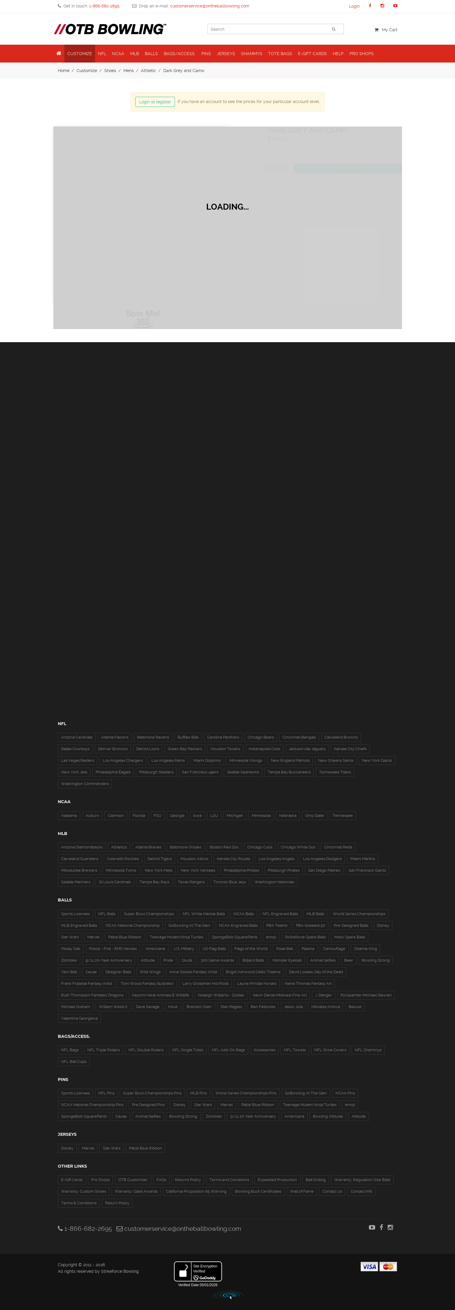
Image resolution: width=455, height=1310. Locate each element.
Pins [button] (206, 53)
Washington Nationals (274, 882)
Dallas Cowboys (75, 749)
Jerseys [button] (226, 53)
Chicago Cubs (259, 847)
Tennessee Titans (335, 772)
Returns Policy (188, 1179)
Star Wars (70, 937)
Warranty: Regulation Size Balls (362, 1179)
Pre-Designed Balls (351, 925)
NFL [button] (102, 53)
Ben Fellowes (263, 1006)
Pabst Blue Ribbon (124, 937)
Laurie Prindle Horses (256, 983)
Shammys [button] (251, 53)
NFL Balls (106, 914)
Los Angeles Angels (276, 858)
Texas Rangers (191, 882)
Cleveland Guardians (79, 858)
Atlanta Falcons (114, 737)
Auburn (92, 815)
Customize (87, 70)
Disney (383, 925)
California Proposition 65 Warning (196, 1191)
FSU (157, 815)
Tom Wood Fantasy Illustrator (147, 983)
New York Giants (377, 760)
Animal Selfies (323, 960)
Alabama (69, 815)
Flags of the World (251, 948)
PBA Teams (276, 925)
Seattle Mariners (75, 882)
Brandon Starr (199, 1006)
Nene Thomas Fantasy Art (308, 983)
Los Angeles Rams (168, 760)
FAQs (161, 1179)
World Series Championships (359, 914)
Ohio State (314, 815)
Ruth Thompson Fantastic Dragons (92, 995)
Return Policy (117, 1203)
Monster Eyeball (287, 960)
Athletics (119, 847)
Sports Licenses (75, 914)
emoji (271, 937)
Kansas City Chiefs (350, 749)
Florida (139, 815)
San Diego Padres (324, 870)
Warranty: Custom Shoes (83, 1191)
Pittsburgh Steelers (156, 772)
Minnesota (261, 815)
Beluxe (355, 1006)
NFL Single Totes (187, 1050)
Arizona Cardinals (76, 737)
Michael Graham (75, 1006)
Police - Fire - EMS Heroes (113, 948)
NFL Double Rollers (146, 1050)
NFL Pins (106, 1093)
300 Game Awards (217, 960)
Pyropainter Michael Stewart (366, 995)
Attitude (148, 960)
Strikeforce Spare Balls (305, 937)
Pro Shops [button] (362, 53)
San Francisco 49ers (200, 772)
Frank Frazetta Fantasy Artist (86, 983)
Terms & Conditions (79, 1203)
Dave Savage (147, 1006)
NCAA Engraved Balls (238, 925)
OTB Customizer (133, 1179)
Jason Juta (293, 1006)
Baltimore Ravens (153, 737)
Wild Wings (150, 972)
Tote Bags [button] (280, 53)
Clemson (116, 815)
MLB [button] (134, 53)
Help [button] (338, 53)
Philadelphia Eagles (113, 772)
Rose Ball (284, 948)
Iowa (197, 815)
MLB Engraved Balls (79, 925)
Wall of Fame (302, 1191)
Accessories (264, 1050)
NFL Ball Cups (73, 1061)
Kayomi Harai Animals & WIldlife (160, 995)
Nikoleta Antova (325, 1006)
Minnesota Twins (121, 870)
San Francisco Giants (367, 870)
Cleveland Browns (341, 737)
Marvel (93, 937)
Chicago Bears (261, 737)
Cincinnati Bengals (299, 737)
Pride (168, 960)
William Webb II (113, 1006)
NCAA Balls (244, 914)
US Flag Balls (214, 948)
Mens (128, 70)
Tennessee (343, 815)
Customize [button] (79, 53)
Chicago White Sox (298, 847)
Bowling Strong (376, 960)
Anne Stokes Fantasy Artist (193, 972)
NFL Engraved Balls (280, 914)
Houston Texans (225, 749)
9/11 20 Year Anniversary (253, 1116)
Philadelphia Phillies (241, 870)
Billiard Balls (253, 960)
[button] (58, 54)
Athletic (148, 70)
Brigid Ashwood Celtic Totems (253, 972)
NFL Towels (295, 1050)
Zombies (69, 960)
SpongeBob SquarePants (234, 937)
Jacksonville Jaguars (307, 749)
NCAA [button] (118, 53)
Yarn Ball (69, 972)
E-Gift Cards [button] (312, 53)
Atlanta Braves (148, 847)
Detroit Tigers (159, 858)
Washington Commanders (85, 783)
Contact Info (361, 1191)
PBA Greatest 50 (310, 925)
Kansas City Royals (233, 858)
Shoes (110, 70)
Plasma (308, 948)
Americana (155, 948)
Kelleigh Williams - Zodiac (221, 995)
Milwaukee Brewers (79, 870)
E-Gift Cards (72, 1179)
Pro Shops (100, 1179)
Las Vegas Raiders (77, 760)
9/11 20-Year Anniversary (109, 960)
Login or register (155, 101)
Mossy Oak (70, 948)
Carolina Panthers (223, 737)
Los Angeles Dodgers (322, 858)
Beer (348, 960)
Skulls (187, 960)
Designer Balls (118, 972)
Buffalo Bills (188, 737)
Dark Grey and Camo (183, 70)
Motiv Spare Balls (349, 937)
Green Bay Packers (185, 749)
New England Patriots (290, 760)
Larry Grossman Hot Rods (205, 983)
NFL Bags (70, 1050)
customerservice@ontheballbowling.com (179, 1228)
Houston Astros (194, 858)
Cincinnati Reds (338, 847)
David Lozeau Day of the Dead (316, 972)
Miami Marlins (362, 858)
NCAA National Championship (133, 925)
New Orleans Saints (335, 760)
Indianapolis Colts (264, 749)
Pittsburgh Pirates (283, 870)
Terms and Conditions (229, 1179)
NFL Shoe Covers (330, 1050)
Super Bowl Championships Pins (152, 1093)
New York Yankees (198, 870)
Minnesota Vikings (245, 760)
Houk (173, 1006)
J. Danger (323, 995)
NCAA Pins (345, 1093)
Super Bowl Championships (149, 914)
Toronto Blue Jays (229, 882)
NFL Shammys (368, 1050)
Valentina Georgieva (79, 1018)
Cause (91, 972)
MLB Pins (198, 1093)
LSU (214, 815)
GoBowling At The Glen (189, 925)
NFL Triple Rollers (103, 1050)
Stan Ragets (231, 1006)
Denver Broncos (113, 749)
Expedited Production (277, 1179)
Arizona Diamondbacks (82, 847)
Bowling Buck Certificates (258, 1191)
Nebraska (287, 815)
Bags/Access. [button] (179, 53)
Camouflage (334, 948)
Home (63, 70)
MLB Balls (315, 914)
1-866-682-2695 (85, 1228)
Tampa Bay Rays (154, 882)
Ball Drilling (316, 1179)
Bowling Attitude (328, 1116)
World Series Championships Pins (245, 1093)
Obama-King (365, 948)
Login (354, 6)
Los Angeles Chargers (123, 760)
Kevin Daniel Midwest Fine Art (280, 995)
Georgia (177, 815)
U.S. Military (184, 948)
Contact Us (332, 1191)
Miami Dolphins (207, 760)
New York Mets (158, 870)
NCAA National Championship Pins (92, 1104)
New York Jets (74, 772)
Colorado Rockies (123, 858)
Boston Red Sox (224, 847)
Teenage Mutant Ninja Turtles (176, 937)
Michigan (235, 815)
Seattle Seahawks (243, 772)
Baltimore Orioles (185, 847)
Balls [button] (151, 53)
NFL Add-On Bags (228, 1050)
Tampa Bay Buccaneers (289, 772)
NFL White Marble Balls (204, 914)
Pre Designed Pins (148, 1104)
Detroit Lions (147, 749)
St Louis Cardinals (115, 882)
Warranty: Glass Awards (136, 1191)
